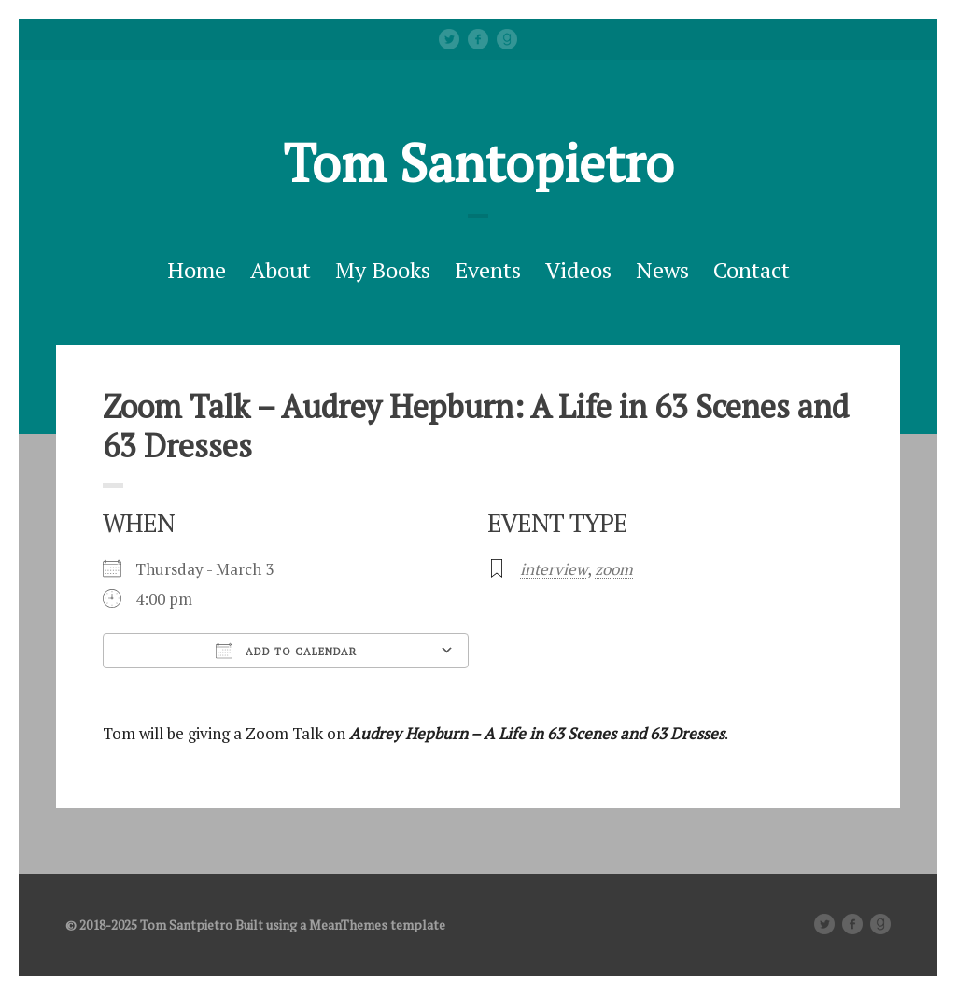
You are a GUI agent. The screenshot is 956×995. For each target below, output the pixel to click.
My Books (382, 270)
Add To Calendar (286, 650)
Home (196, 270)
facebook (478, 39)
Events (488, 270)
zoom (614, 569)
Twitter (449, 39)
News (662, 270)
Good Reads (507, 39)
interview (553, 569)
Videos (578, 270)
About (280, 270)
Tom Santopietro (478, 162)
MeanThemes (348, 924)
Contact (751, 270)
